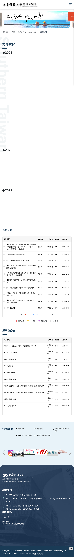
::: (2, 41)
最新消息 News (45, 32)
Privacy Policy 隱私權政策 (31, 553)
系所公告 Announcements (27, 32)
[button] (6, 19)
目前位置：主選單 (8, 32)
